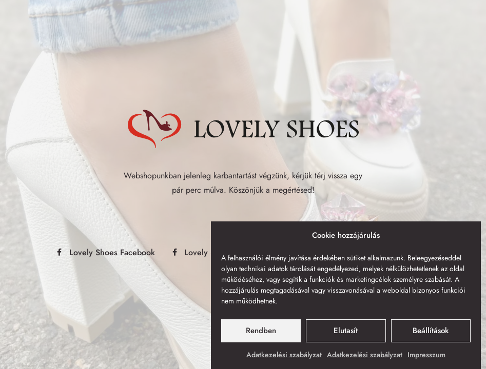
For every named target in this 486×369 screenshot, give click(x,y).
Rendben (261, 331)
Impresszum (426, 355)
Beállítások (431, 331)
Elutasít (346, 331)
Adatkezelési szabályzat (284, 355)
